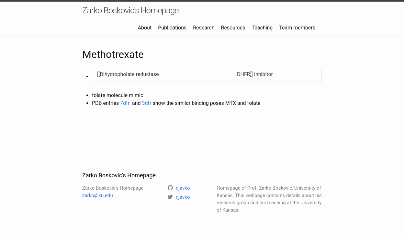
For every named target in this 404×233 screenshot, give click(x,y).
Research (203, 28)
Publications (172, 28)
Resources (233, 28)
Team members (297, 28)
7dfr (124, 103)
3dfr (147, 103)
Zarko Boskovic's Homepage (130, 10)
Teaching (262, 28)
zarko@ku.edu (97, 195)
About (145, 28)
